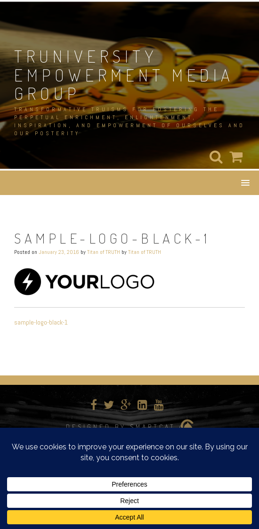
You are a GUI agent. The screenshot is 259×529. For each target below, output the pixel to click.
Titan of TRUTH (103, 252)
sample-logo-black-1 (41, 322)
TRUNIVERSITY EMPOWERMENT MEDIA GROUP (124, 74)
